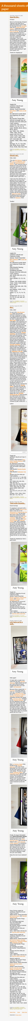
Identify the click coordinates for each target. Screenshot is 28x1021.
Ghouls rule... (14, 155)
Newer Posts (12, 1012)
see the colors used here (18, 613)
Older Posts (24, 1012)
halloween (22, 301)
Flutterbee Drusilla (15, 773)
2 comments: (21, 496)
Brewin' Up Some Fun (15, 969)
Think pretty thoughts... (17, 503)
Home (18, 1012)
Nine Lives (13, 320)
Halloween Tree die (17, 351)
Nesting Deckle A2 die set (16, 394)
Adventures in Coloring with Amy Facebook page (17, 695)
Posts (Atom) (18, 1015)
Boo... (12, 307)
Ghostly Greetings (15, 344)
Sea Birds (24, 26)
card (13, 301)
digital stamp (23, 1008)
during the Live (19, 693)
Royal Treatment (14, 597)
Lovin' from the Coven (17, 839)
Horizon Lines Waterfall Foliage (17, 599)
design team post (17, 301)
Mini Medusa (18, 160)
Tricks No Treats (16, 193)
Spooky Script (13, 462)
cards (13, 1008)
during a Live (23, 509)
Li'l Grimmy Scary (17, 698)
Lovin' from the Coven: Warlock (17, 842)
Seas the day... (14, 17)
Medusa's (18, 197)
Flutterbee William (18, 772)
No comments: (22, 149)
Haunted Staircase (18, 700)
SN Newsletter (17, 687)
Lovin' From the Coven (16, 968)
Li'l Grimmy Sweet (17, 764)
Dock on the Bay (14, 31)
